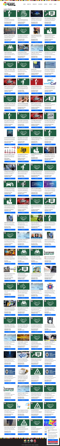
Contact (45, 4)
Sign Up (50, 4)
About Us (29, 4)
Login (55, 4)
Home (24, 4)
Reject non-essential (53, 441)
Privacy (33, 444)
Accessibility (36, 444)
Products (35, 4)
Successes (40, 4)
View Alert (9, 25)
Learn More (53, 443)
